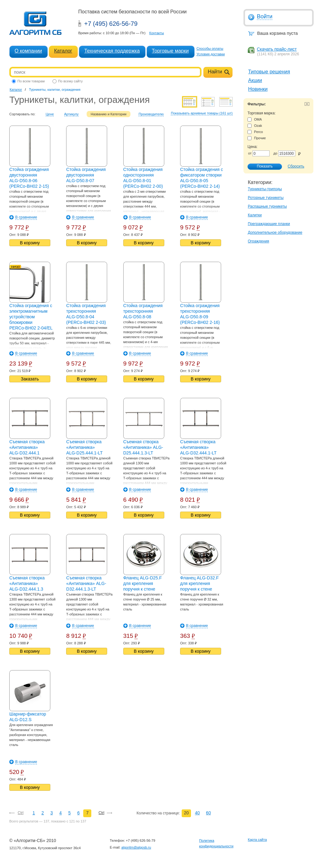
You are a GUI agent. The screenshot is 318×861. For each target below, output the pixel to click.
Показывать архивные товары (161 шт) (202, 113)
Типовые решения (269, 71)
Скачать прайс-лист (277, 49)
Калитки (255, 215)
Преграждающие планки (269, 224)
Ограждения (258, 241)
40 (197, 812)
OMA (255, 119)
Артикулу (71, 114)
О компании (28, 50)
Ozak (255, 126)
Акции (255, 80)
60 (208, 812)
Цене (50, 114)
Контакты (156, 33)
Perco (255, 132)
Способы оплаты (210, 48)
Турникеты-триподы (265, 189)
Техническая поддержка (111, 50)
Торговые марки (170, 50)
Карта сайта (257, 839)
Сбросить (296, 166)
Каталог (63, 50)
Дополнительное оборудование (275, 232)
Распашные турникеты (267, 206)
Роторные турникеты (266, 198)
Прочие (257, 138)
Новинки (258, 89)
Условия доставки (211, 54)
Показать (261, 166)
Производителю (151, 114)
